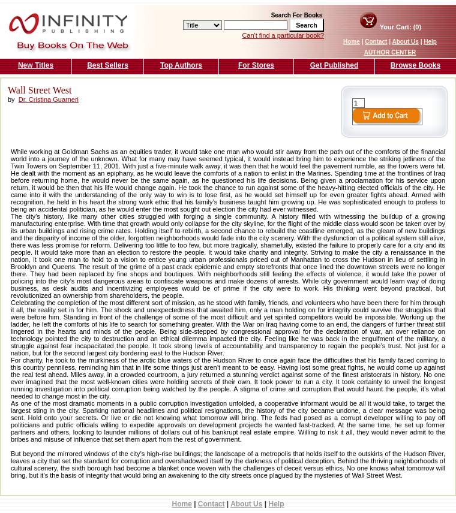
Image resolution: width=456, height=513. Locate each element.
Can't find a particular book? (283, 35)
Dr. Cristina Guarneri (49, 99)
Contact (376, 41)
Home (351, 41)
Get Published (334, 65)
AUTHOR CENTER (390, 52)
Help (430, 41)
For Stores (256, 65)
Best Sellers (107, 65)
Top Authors (181, 65)
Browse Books (415, 65)
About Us (405, 41)
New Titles (35, 65)
